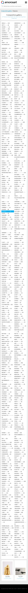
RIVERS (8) (17, 446)
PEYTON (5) (19, 409)
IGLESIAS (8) (18, 242)
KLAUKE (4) (6, 271)
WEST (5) (17, 535)
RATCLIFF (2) (6, 434)
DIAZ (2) (17, 153)
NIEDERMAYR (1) (19, 376)
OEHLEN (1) (6, 386)
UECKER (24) (6, 516)
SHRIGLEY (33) (6, 477)
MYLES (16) (18, 366)
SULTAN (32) (18, 494)
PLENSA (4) (18, 417)
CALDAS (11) (19, 100)
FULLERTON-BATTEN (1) (19, 198)
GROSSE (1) (6, 217)
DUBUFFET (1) (18, 164)
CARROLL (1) (7, 106)
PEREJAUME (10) (5, 405)
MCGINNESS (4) (19, 337)
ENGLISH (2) (5, 170)
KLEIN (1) (18, 271)
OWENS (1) (18, 394)
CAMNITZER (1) (6, 104)
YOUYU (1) (5, 553)
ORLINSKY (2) (6, 392)
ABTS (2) (5, 25)
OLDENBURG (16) (7, 388)
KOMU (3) (17, 275)
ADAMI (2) (18, 25)
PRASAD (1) (7, 425)
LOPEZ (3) (5, 312)
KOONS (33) (18, 277)
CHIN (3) (17, 118)
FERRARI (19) (6, 180)
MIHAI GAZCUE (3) (7, 341)
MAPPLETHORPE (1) (7, 323)
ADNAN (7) (17, 27)
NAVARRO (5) (6, 370)
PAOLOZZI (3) (7, 399)
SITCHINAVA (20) (20, 481)
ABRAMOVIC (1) (19, 23)
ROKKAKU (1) (18, 452)
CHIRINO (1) (18, 120)
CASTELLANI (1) (7, 108)
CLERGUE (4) (6, 126)
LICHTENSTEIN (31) (7, 304)
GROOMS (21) (18, 215)
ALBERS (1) (5, 30)
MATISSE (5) (6, 333)
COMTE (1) (6, 129)
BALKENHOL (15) (7, 58)
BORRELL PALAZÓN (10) (6, 86)
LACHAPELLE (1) (19, 285)
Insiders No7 (7, 577)
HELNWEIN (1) (7, 228)
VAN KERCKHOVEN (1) (7, 521)
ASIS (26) (18, 50)
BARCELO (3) (6, 63)
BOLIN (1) (17, 81)
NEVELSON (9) (6, 374)
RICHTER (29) (7, 442)
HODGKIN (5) (6, 236)
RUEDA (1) (6, 458)
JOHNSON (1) (6, 256)
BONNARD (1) (18, 83)
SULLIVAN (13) (6, 494)
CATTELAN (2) (19, 108)
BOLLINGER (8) (6, 83)
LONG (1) (5, 310)
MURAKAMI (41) (19, 364)
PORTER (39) (6, 423)
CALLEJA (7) (18, 102)
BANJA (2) (5, 61)
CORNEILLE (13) (20, 129)
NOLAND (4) (19, 382)
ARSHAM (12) (18, 48)
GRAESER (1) (18, 213)
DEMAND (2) (6, 151)
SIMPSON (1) (18, 479)
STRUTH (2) (18, 491)
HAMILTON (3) (19, 221)
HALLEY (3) (5, 221)
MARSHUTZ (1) (6, 327)
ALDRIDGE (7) (6, 32)
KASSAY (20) (18, 261)
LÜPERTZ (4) (18, 312)
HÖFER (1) (18, 236)
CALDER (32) (7, 102)
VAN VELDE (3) (18, 520)
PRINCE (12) (18, 425)
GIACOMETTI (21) (20, 203)
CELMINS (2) (5, 110)
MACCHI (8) (6, 314)
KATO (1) (5, 263)
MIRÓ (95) (5, 345)
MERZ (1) (5, 339)
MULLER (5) (19, 359)
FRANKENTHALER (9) (19, 193)
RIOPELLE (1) (7, 446)
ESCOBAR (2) (19, 174)
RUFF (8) (17, 458)
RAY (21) (5, 438)
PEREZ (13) (5, 407)
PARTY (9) (18, 401)
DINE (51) (17, 155)
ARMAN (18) (19, 45)
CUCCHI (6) (5, 137)
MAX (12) (5, 335)
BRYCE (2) (6, 96)
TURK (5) (5, 512)
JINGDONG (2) (18, 252)
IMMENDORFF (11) (7, 244)
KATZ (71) (17, 263)
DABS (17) (5, 139)
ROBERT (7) (7, 448)
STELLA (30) (18, 489)
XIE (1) (5, 547)
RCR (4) (3, 440)
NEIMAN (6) (18, 372)
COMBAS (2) (18, 128)
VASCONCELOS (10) (8, 527)
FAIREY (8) (6, 178)
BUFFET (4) (18, 96)
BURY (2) (17, 98)
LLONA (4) (18, 308)
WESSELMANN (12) (7, 535)
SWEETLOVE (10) (7, 496)
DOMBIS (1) (6, 162)
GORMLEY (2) (6, 211)
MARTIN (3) (19, 327)
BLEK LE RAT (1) (5, 79)
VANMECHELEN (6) (7, 526)
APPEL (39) (18, 40)
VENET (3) (5, 529)
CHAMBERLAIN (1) (19, 114)
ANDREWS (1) (19, 36)
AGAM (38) (6, 29)
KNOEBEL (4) (18, 273)
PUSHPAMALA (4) (19, 427)
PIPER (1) (17, 413)
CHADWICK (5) (18, 112)
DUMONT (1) (18, 166)
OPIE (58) (5, 390)
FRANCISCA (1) (6, 192)
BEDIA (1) (5, 71)
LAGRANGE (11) (6, 287)
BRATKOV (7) (19, 91)
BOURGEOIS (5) (7, 89)
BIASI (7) (17, 75)
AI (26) (17, 29)
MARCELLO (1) (19, 322)
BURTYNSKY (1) (7, 98)
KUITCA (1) (6, 283)
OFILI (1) (17, 386)
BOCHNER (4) (18, 79)
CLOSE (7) (18, 126)
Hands (20, 577)
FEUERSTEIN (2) (19, 180)
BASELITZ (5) (6, 67)
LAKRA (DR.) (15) (5, 289)
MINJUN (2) (5, 343)
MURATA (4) (5, 366)
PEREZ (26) (18, 405)
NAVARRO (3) (19, 370)
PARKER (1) (6, 401)
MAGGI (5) (5, 318)
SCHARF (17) (18, 465)
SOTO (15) (7, 487)
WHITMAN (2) (19, 537)
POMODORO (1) (7, 421)
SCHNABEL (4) (6, 467)
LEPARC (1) (17, 300)
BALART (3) (6, 56)
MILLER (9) (18, 341)
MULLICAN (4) (6, 360)
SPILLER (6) (5, 489)
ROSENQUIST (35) (20, 454)
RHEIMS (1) (18, 440)
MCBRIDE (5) (18, 335)
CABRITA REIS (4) (7, 100)
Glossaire (23, 588)
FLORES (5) (19, 184)
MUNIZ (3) (17, 360)
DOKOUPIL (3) (19, 161)
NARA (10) (6, 368)
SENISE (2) (18, 471)
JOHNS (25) (18, 254)
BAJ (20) (17, 54)
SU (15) (5, 493)
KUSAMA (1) (6, 285)
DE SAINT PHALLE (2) (20, 145)
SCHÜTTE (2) (19, 469)
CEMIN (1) (18, 110)
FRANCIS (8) (18, 190)
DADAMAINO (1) (18, 139)
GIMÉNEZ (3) (6, 207)
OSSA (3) (18, 392)
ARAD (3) (5, 42)
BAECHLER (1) (6, 54)
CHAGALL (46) (6, 114)
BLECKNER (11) (18, 77)
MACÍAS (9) (17, 314)
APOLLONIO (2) (19, 38)
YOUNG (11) (18, 549)
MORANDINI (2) (19, 349)
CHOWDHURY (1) (7, 122)
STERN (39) (5, 491)
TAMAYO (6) (6, 498)
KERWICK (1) (18, 267)
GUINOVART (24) (7, 219)
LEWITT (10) (5, 302)
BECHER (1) (19, 69)
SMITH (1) (17, 483)
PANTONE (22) (6, 397)
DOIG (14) (5, 161)
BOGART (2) (6, 81)
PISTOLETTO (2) (8, 416)
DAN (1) (18, 141)
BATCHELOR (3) (6, 69)
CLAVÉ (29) (18, 124)
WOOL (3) (6, 543)
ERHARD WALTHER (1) (7, 173)
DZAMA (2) (6, 168)
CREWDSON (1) (19, 133)
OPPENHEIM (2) (19, 390)
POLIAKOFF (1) (6, 419)
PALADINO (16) (7, 395)
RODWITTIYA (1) (19, 450)
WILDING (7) (6, 539)
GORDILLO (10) (18, 209)
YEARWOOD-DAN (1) (6, 550)
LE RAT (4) (17, 294)
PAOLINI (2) (18, 397)
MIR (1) (18, 343)
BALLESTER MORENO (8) (19, 58)
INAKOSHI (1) (18, 244)
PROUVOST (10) (7, 427)
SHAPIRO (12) (18, 473)
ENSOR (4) (18, 170)
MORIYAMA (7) (6, 353)
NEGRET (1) (6, 372)
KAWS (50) (16, 265)
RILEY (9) (18, 444)
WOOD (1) (17, 541)
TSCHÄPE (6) (18, 510)
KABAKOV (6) (18, 257)
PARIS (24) (18, 399)
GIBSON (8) (5, 205)
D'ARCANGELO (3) (19, 137)
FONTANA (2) (6, 188)
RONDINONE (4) (6, 454)
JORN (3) (5, 257)
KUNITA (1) (18, 283)
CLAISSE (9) (7, 124)
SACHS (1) (17, 459)
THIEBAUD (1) (6, 500)
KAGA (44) (18, 259)
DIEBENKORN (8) (7, 155)
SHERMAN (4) (18, 475)
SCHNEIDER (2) (19, 467)
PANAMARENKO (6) (19, 395)
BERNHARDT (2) (20, 73)
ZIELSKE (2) (7, 555)
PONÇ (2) (17, 421)
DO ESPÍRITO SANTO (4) (19, 158)
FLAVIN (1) (17, 182)
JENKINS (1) (18, 250)
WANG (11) (19, 531)
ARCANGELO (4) (5, 44)
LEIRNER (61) (18, 298)
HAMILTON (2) (6, 223)
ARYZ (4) (4, 50)
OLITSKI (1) (18, 388)
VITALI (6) (6, 531)
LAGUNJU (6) (18, 287)
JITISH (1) (5, 254)
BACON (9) (6, 52)
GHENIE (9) (6, 203)
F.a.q (26, 588)
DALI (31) (6, 141)
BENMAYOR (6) (6, 73)
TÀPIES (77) (18, 498)
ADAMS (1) (6, 27)
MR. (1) (15, 357)
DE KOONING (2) (7, 145)
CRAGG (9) (17, 131)
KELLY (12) (6, 267)
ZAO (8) (17, 553)
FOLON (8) (6, 186)
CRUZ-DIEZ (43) (19, 135)
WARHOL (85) (6, 533)
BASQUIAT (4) (20, 67)
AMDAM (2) (18, 34)
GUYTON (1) (18, 219)
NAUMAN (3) (18, 368)
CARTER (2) (18, 106)
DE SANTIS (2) (7, 147)
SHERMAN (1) (6, 475)
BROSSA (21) (18, 93)
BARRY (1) (5, 65)
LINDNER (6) (18, 306)
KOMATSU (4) (6, 275)
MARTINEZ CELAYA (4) (19, 330)
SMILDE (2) (6, 483)
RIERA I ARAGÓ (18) (6, 444)
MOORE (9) (6, 349)
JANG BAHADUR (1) (7, 251)
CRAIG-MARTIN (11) (7, 134)
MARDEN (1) (18, 324)
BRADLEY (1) (18, 89)
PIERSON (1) (5, 413)
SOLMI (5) (18, 485)
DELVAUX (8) (5, 149)
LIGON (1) (18, 304)
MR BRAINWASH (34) (6, 357)
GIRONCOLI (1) (19, 207)
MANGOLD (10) (7, 320)
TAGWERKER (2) (19, 496)
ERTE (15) (20, 172)
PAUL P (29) (4, 403)
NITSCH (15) (19, 380)
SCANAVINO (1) (7, 465)
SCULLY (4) (5, 471)
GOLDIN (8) (5, 209)
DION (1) (5, 157)
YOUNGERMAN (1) (19, 551)
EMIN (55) (18, 168)
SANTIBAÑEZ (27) (19, 461)
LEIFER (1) (5, 298)
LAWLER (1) (18, 292)
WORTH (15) (18, 543)
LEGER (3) (18, 296)
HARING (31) (18, 223)
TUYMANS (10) (18, 512)
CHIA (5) (17, 116)
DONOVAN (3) (18, 162)
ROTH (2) (5, 456)
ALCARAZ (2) (18, 30)
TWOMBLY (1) (6, 514)
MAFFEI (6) (18, 316)
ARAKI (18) (19, 42)
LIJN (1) (5, 306)
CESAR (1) (6, 112)
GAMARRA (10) (19, 201)
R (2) (3, 429)
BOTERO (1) (19, 85)
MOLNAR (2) (5, 347)
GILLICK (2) (18, 205)
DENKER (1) (18, 151)
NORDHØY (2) (6, 384)
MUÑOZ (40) (18, 362)
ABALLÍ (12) (6, 23)
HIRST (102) (6, 234)
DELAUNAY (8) (18, 147)
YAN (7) (17, 547)
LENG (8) (6, 300)
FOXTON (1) (5, 190)
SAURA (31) (18, 463)
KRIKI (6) (4, 281)
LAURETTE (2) (7, 292)
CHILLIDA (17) (7, 118)
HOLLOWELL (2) (6, 238)
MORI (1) (17, 351)
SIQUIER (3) (6, 481)
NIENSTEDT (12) (19, 378)
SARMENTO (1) (6, 463)
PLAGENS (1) (18, 415)
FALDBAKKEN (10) (20, 178)
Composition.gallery (6, 11)
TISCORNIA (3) (6, 504)
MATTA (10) (18, 333)
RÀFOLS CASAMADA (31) (19, 429)
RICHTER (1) (18, 442)
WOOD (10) (6, 541)
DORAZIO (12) (6, 164)
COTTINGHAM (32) (8, 131)
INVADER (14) (5, 248)
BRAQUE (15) (6, 91)
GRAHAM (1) (5, 215)
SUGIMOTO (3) (19, 493)
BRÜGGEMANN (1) (7, 94)
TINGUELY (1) (18, 502)
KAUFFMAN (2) (6, 265)
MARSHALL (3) (20, 326)
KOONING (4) (7, 277)
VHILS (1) (16, 529)
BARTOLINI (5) (19, 65)
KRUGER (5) (18, 281)
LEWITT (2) (17, 302)
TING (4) (5, 502)
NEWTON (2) (18, 374)
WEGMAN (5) (19, 533)
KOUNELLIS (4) (19, 279)
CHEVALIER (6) (6, 116)
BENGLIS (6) (18, 71)
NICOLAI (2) (6, 377)
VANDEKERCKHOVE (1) (20, 523)
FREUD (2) (18, 195)
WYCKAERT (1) (7, 545)
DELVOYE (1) (18, 149)
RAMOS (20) (18, 432)
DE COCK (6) (5, 143)
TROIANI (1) (6, 510)
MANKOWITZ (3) (19, 320)
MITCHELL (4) (18, 345)
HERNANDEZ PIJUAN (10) (20, 229)
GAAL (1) (5, 201)
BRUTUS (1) (18, 94)
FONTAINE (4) (18, 186)
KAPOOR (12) (6, 261)
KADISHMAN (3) (7, 259)
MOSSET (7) (6, 355)
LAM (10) (18, 289)
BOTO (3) (18, 87)
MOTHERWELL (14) (20, 355)
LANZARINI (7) (7, 291)
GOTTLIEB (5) (19, 211)
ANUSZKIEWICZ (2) (7, 39)
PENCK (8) (17, 403)
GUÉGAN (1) (18, 217)
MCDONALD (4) (6, 337)
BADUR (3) (18, 52)
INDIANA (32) (6, 246)
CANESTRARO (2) (19, 104)
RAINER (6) (5, 432)
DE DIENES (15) (19, 143)
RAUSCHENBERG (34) (19, 435)
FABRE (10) (5, 176)
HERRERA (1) (6, 232)
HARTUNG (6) (6, 225)
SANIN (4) (5, 461)
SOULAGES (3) (19, 487)
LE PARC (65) (6, 294)
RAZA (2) (17, 438)
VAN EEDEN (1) (19, 518)
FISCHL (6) (5, 182)
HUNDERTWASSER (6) (18, 239)
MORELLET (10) (7, 351)
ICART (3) (5, 242)
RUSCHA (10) (6, 459)
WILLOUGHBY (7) (19, 539)
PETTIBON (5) (7, 409)
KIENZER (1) (6, 269)
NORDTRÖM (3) (19, 384)
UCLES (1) (17, 514)
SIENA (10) (18, 477)
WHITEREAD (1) (7, 537)
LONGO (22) (18, 310)
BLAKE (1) (5, 77)
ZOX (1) (17, 555)
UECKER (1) (18, 516)
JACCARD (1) (19, 248)
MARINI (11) (6, 326)
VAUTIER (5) (19, 527)
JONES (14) (18, 256)
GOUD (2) (5, 213)
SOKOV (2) (6, 485)
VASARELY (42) (19, 526)
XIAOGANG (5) (19, 545)
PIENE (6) (17, 411)
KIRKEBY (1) (18, 269)
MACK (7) (5, 316)
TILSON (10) (18, 500)
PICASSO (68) (6, 411)
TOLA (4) (5, 506)
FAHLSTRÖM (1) (19, 176)
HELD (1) (16, 227)
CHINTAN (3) (7, 120)
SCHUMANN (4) (7, 469)
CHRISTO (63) (19, 122)
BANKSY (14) (17, 61)
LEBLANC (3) (6, 296)
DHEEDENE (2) (6, 153)
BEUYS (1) (5, 75)
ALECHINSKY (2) (19, 32)
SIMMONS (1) (6, 479)
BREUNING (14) (6, 93)
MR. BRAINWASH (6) (6, 359)
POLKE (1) (18, 419)
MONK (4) (18, 347)
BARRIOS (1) (18, 63)
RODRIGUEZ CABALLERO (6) (6, 451)
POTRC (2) (18, 423)
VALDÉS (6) (6, 518)
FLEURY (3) (5, 184)
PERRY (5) (18, 407)
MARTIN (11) (6, 329)
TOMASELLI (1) (18, 506)
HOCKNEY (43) (19, 234)
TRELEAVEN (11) (19, 508)
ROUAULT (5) (19, 456)
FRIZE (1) (5, 197)
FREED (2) (6, 195)
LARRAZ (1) (18, 291)
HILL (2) (17, 232)
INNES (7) (18, 246)
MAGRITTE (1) (18, 318)
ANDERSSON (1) (7, 36)
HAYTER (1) (7, 227)
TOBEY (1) (17, 504)
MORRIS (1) (18, 353)
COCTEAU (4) (6, 128)
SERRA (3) (5, 473)
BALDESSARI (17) (19, 56)
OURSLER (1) (6, 394)
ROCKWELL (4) (19, 448)
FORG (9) (18, 188)
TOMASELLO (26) (7, 508)
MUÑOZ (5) (5, 362)
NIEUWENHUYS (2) (7, 381)
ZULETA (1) (19, 557)
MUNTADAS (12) (7, 364)
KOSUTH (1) (6, 279)
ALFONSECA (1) (7, 34)
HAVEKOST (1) (19, 225)
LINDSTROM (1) (7, 308)
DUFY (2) (5, 166)
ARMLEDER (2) (6, 48)
